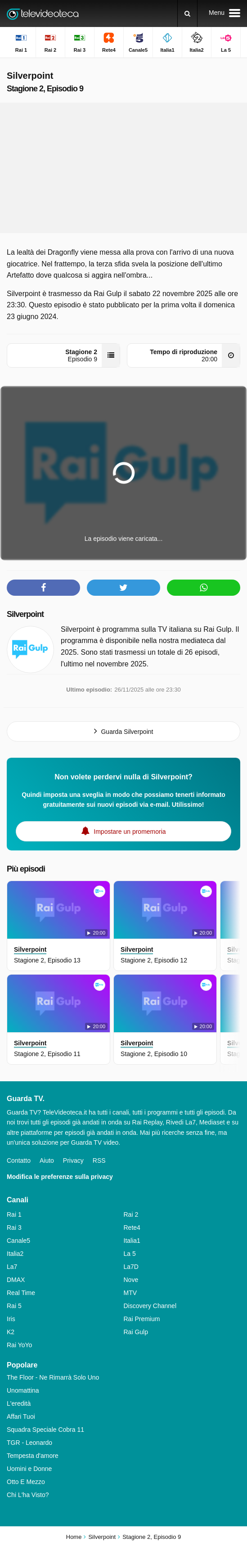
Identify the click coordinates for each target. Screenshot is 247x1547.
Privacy (73, 1160)
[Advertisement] (123, 168)
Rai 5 (14, 1305)
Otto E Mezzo (26, 1481)
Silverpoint (25, 614)
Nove (131, 1279)
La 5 (130, 1253)
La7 (12, 1266)
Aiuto (47, 1160)
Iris (11, 1318)
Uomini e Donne (29, 1468)
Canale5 (18, 1240)
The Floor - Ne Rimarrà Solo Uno (53, 1377)
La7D (131, 1266)
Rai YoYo (19, 1345)
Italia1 (132, 1240)
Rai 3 (14, 1227)
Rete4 (132, 1227)
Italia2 (15, 1253)
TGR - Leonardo (29, 1442)
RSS (99, 1160)
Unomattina (23, 1390)
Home (74, 1537)
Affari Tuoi (21, 1416)
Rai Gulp (136, 1332)
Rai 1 (14, 1214)
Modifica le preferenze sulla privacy (60, 1176)
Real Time (21, 1292)
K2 (10, 1332)
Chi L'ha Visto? (28, 1494)
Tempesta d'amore (32, 1455)
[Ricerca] (187, 13)
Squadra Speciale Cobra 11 (45, 1429)
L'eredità (19, 1403)
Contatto (19, 1160)
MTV (130, 1292)
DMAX (16, 1279)
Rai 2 (131, 1214)
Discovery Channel (150, 1305)
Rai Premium (142, 1318)
